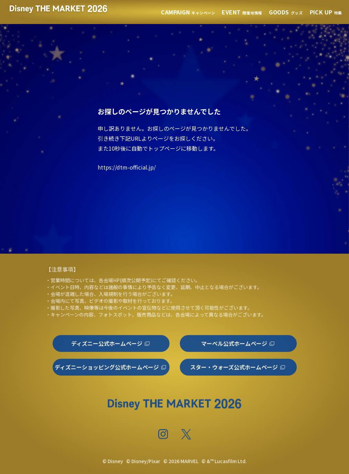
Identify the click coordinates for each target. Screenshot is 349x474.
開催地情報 (242, 12)
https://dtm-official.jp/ (127, 167)
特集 (326, 12)
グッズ (286, 12)
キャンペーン (188, 12)
